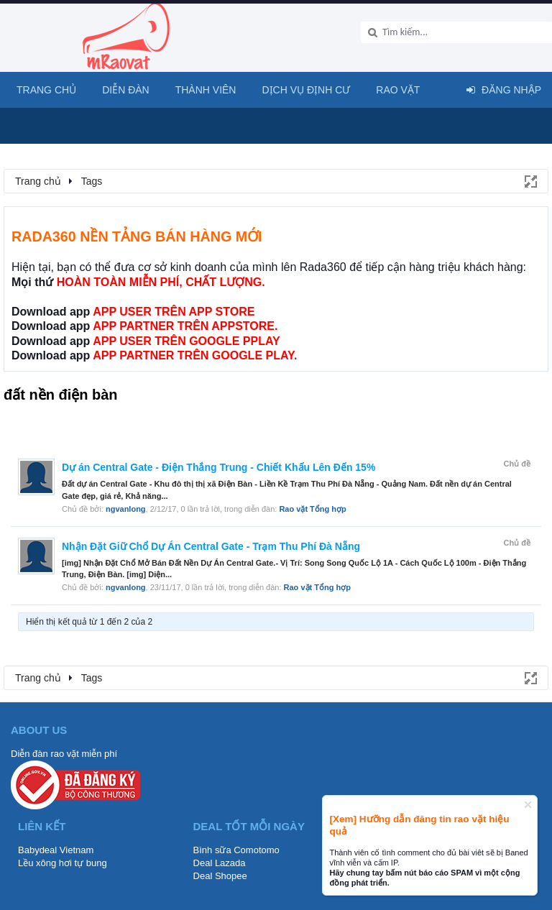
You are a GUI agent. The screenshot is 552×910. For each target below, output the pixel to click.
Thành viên (205, 90)
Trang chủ (46, 90)
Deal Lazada (219, 863)
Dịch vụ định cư (306, 90)
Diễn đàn (126, 90)
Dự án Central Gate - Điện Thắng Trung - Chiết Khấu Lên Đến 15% (218, 467)
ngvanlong (126, 509)
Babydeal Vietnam (55, 850)
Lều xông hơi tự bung (62, 863)
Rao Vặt (398, 90)
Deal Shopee (220, 875)
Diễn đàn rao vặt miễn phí (64, 753)
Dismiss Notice (528, 804)
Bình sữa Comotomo (236, 850)
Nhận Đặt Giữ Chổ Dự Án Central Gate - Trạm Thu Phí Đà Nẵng (211, 546)
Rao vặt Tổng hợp (312, 509)
